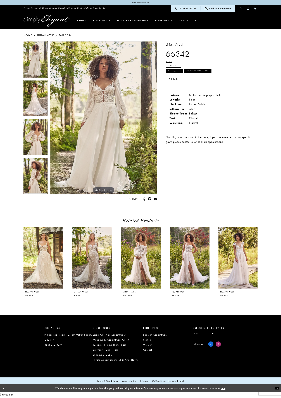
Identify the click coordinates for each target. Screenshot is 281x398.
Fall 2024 (65, 36)
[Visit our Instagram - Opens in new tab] (218, 348)
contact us (187, 167)
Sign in (147, 341)
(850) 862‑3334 (53, 346)
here (223, 389)
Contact (147, 351)
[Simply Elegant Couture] (46, 22)
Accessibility (129, 382)
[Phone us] (186, 10)
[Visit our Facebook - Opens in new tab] (210, 348)
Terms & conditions (107, 382)
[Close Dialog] (5, 390)
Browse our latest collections (140, 3)
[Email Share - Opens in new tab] (155, 200)
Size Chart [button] (172, 64)
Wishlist (147, 346)
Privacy (144, 382)
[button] (248, 10)
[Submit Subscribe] (235, 336)
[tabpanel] (35, 62)
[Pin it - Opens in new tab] (149, 200)
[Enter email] (215, 336)
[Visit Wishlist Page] (255, 10)
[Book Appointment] (218, 9)
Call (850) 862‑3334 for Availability (194, 93)
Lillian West (45, 36)
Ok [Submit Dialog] (275, 389)
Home (27, 36)
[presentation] (92, 259)
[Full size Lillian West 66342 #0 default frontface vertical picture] (103, 119)
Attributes (174, 104)
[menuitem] (65, 10)
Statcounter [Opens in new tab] (6, 396)
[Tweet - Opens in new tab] (144, 200)
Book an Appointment (184, 83)
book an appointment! (210, 167)
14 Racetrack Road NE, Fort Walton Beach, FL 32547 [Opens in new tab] (68, 338)
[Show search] (241, 10)
